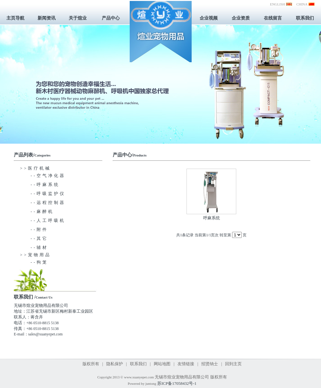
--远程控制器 (42, 202)
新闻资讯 (47, 18)
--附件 (34, 229)
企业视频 (209, 18)
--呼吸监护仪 (42, 193)
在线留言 (273, 18)
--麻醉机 (37, 211)
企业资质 (241, 18)
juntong (150, 383)
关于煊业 (78, 18)
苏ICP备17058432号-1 (176, 383)
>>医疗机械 (35, 168)
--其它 (34, 238)
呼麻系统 (211, 217)
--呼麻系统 (40, 184)
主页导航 (15, 18)
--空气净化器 (42, 175)
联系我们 (305, 18)
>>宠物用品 (35, 254)
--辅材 (34, 247)
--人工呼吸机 (42, 220)
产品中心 (111, 18)
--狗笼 (34, 262)
